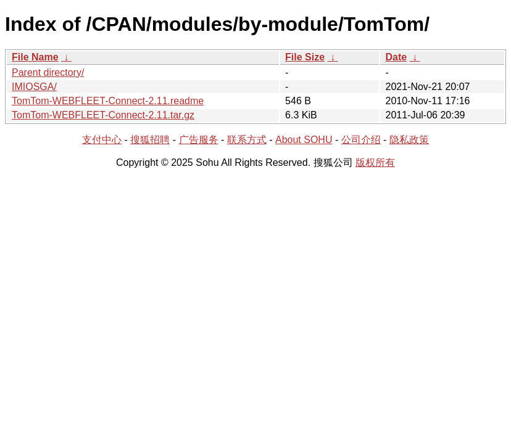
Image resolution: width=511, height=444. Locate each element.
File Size (305, 57)
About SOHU (303, 139)
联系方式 (247, 139)
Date (396, 57)
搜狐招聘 (150, 139)
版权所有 (375, 162)
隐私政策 (409, 139)
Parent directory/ (48, 72)
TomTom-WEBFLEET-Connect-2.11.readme (108, 101)
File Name (35, 57)
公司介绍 (361, 139)
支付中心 (102, 139)
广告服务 (198, 139)
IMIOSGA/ (34, 86)
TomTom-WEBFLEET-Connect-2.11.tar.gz (103, 115)
